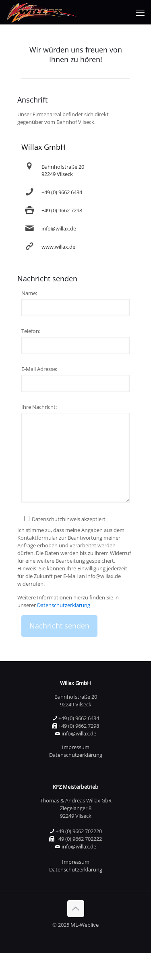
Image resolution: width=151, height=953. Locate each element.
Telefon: (30, 331)
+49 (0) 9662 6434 (61, 192)
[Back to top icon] (75, 908)
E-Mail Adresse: (39, 369)
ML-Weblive (84, 924)
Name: (29, 293)
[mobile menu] (140, 12)
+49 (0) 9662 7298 (61, 210)
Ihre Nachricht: (39, 407)
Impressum (75, 747)
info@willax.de (58, 228)
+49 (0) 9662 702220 (79, 831)
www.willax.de (58, 246)
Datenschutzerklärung (63, 605)
